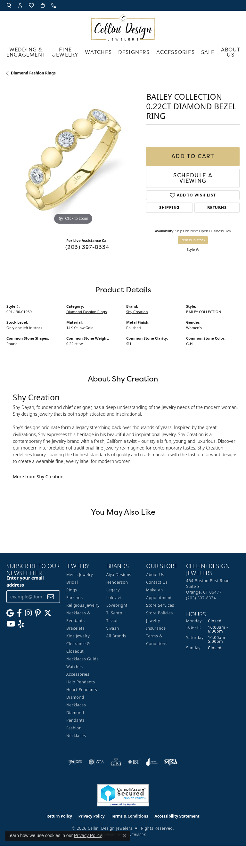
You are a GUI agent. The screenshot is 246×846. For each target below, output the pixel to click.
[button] (9, 5)
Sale (208, 52)
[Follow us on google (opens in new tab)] (10, 613)
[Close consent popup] (125, 836)
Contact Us (157, 582)
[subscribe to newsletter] (51, 597)
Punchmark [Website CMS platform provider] (135, 835)
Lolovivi (113, 597)
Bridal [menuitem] (72, 582)
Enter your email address (25, 581)
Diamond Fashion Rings (33, 73)
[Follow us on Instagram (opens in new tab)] (28, 613)
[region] (73, 159)
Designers (134, 52)
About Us (231, 52)
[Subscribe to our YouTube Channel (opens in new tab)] (10, 624)
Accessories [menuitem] (77, 674)
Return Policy (59, 816)
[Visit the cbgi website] (116, 762)
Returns (217, 207)
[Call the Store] (201, 598)
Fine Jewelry (65, 52)
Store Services (160, 605)
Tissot (112, 620)
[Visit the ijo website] (75, 762)
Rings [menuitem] (71, 590)
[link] (54, 5)
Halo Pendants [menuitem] (80, 682)
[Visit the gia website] (96, 762)
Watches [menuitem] (74, 666)
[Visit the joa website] (152, 762)
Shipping (169, 207)
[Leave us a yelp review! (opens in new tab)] (21, 624)
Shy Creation (137, 311)
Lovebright (116, 605)
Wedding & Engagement (26, 52)
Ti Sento (114, 613)
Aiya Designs (118, 574)
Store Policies (159, 613)
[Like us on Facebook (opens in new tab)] (19, 613)
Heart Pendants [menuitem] (81, 689)
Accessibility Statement (176, 816)
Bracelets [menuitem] (75, 628)
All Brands (116, 636)
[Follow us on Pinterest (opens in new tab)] (38, 613)
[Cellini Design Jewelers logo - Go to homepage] (123, 26)
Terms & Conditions (129, 816)
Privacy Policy (91, 816)
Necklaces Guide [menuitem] (82, 659)
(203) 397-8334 (87, 246)
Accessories (175, 52)
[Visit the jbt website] (134, 762)
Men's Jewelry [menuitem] (79, 574)
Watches (98, 52)
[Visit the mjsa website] (171, 762)
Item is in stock (192, 239)
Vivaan (112, 628)
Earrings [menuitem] (74, 597)
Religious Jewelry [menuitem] (83, 605)
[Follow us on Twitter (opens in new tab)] (48, 613)
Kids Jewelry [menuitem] (78, 636)
